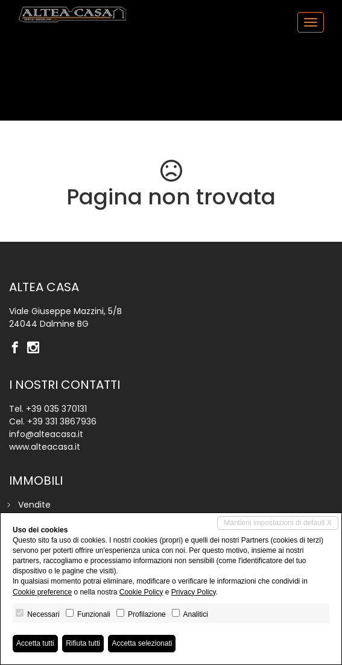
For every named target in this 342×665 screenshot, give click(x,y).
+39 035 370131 (56, 409)
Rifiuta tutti (83, 643)
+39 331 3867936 (62, 421)
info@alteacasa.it (46, 434)
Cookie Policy (141, 592)
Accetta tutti (35, 643)
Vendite (34, 505)
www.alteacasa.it (44, 447)
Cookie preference (42, 592)
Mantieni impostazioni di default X (278, 522)
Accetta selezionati (142, 643)
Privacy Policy (193, 592)
